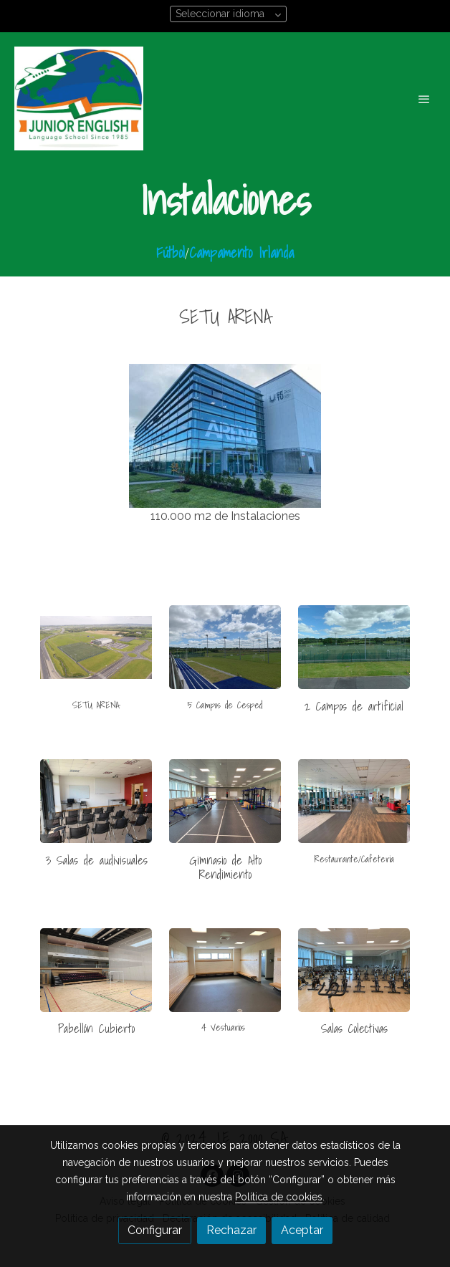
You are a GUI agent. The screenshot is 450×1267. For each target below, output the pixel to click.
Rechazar (231, 1230)
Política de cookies (278, 1197)
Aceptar (302, 1230)
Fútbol (170, 252)
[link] (78, 98)
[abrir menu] (424, 98)
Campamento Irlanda (241, 252)
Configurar (155, 1230)
